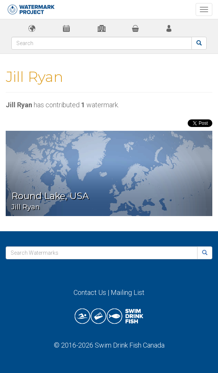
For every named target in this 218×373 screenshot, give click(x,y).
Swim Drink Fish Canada (130, 345)
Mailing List (127, 292)
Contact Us (90, 292)
